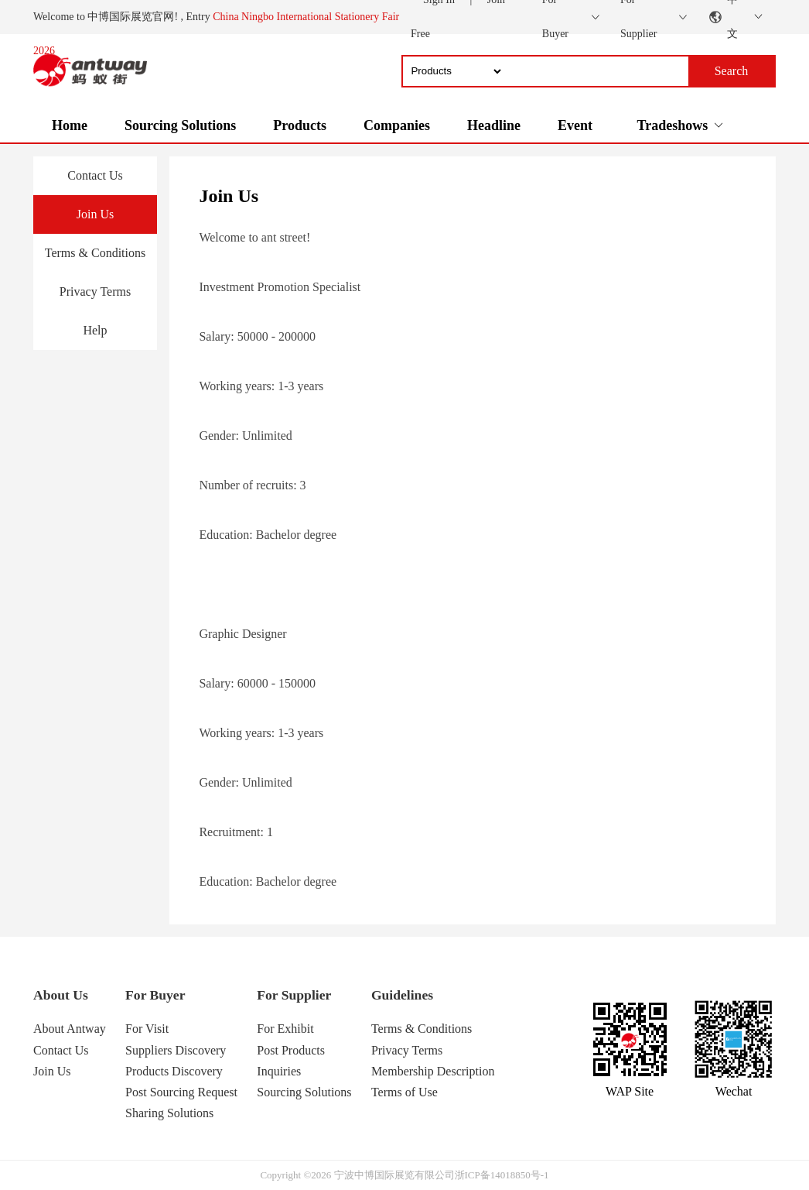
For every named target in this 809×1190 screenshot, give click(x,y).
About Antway (69, 1028)
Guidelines (402, 995)
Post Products (291, 1050)
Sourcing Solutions (180, 125)
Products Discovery (174, 1071)
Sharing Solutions (169, 1113)
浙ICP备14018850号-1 (502, 1175)
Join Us (95, 214)
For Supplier (294, 995)
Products (299, 125)
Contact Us (95, 175)
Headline (494, 125)
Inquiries (279, 1071)
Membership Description (433, 1071)
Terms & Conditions (95, 252)
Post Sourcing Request (181, 1092)
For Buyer (155, 995)
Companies (397, 125)
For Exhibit (285, 1028)
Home (69, 125)
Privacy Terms (95, 291)
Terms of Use (404, 1092)
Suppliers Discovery (175, 1050)
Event (575, 125)
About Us (60, 995)
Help (95, 330)
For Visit (147, 1028)
